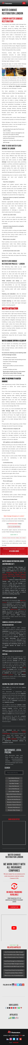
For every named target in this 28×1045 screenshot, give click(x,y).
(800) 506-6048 (12, 739)
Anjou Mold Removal (14, 786)
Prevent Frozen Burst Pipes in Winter (14, 972)
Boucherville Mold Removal (13, 799)
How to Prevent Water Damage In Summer (14, 963)
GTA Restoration (13, 523)
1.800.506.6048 (15, 1042)
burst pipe (23, 609)
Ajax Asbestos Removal (14, 778)
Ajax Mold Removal (13, 780)
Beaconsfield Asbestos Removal (14, 794)
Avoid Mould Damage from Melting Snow (13, 961)
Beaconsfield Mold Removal (13, 796)
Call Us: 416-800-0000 (14, 526)
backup (14, 609)
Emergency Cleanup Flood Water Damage (11, 537)
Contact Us (14, 907)
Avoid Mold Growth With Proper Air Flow (14, 966)
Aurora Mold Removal (14, 788)
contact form (22, 554)
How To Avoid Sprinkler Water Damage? (14, 952)
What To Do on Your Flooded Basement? (14, 975)
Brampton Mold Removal (14, 807)
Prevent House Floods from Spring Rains (14, 970)
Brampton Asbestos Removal (14, 802)
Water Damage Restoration (14, 576)
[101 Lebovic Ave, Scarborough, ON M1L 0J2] (14, 833)
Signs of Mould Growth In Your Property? (13, 957)
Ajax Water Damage (14, 783)
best (21, 600)
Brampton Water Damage (14, 810)
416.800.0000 (14, 551)
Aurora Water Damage (14, 791)
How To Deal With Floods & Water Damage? (14, 954)
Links (24, 1035)
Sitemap (20, 1035)
